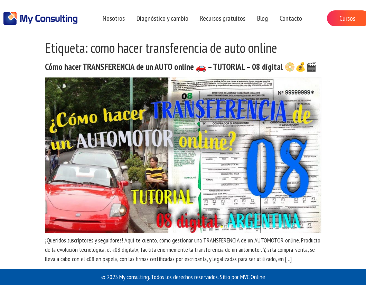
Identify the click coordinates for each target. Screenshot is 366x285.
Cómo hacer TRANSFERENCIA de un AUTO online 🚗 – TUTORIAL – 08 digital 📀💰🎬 (181, 66)
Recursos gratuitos (222, 18)
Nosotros (114, 18)
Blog (262, 18)
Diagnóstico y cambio (162, 18)
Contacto (291, 18)
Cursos (347, 18)
